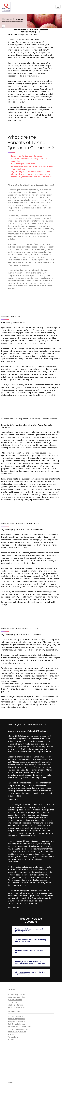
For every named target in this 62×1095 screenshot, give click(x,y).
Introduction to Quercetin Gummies (26, 156)
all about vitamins (15, 1005)
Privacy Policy (13, 1037)
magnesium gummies (17, 1021)
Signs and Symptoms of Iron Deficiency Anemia (31, 171)
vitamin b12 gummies (17, 1032)
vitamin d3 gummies (16, 1019)
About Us (11, 1039)
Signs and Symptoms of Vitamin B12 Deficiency (31, 177)
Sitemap (11, 1034)
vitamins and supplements (19, 1029)
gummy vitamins (15, 1000)
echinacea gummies (16, 994)
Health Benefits (13, 907)
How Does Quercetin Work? (23, 164)
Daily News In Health (16, 1024)
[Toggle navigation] (58, 7)
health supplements (16, 1007)
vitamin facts (13, 1002)
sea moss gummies (16, 997)
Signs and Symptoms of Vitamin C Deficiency (30, 174)
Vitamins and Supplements (19, 1026)
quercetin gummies (16, 1016)
